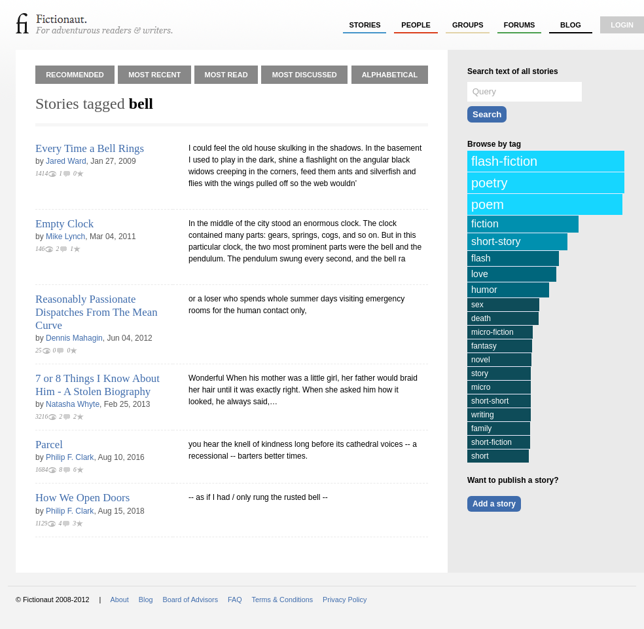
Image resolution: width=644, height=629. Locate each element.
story (479, 373)
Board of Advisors (190, 599)
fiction (485, 223)
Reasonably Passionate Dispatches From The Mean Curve (96, 312)
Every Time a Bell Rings (89, 148)
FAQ (235, 599)
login (622, 25)
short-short (490, 401)
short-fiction (491, 442)
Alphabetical (390, 75)
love (479, 274)
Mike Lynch (65, 236)
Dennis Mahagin (74, 338)
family (481, 428)
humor (484, 289)
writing (482, 414)
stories (365, 25)
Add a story (494, 503)
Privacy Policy (345, 599)
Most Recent (154, 75)
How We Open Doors (82, 497)
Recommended (75, 75)
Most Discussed (304, 75)
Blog (570, 25)
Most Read (226, 75)
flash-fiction (504, 161)
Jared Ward (66, 161)
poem (487, 204)
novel (480, 359)
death (481, 318)
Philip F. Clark (70, 457)
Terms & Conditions (282, 599)
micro (480, 387)
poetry (489, 183)
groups (468, 25)
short (480, 456)
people (416, 25)
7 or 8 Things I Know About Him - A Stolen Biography (97, 385)
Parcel (49, 444)
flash (481, 258)
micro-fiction (492, 332)
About (120, 599)
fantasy (484, 346)
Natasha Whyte (72, 404)
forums (519, 25)
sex (477, 304)
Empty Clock (64, 224)
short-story (496, 241)
